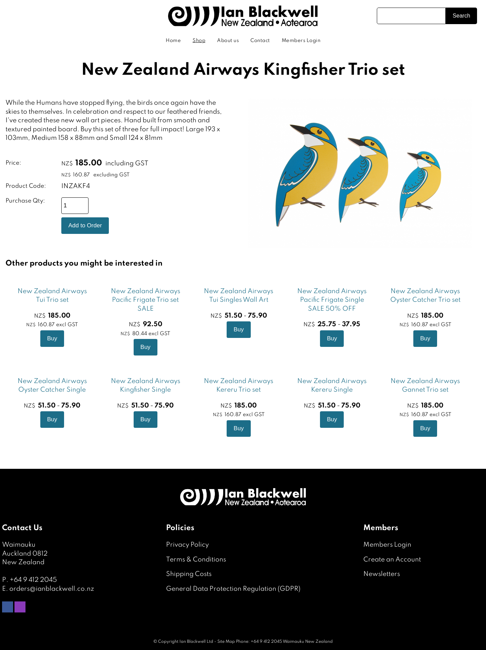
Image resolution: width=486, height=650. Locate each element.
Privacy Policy (187, 544)
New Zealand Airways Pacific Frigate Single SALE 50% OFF (331, 300)
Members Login (301, 40)
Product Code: (26, 186)
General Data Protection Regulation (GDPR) (233, 589)
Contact (260, 40)
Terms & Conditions (196, 559)
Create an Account (392, 559)
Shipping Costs (188, 574)
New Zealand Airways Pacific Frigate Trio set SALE (145, 300)
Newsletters (381, 574)
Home (173, 40)
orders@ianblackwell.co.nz (51, 589)
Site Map (226, 642)
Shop (199, 40)
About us (228, 40)
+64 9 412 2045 (33, 580)
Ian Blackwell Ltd (196, 642)
